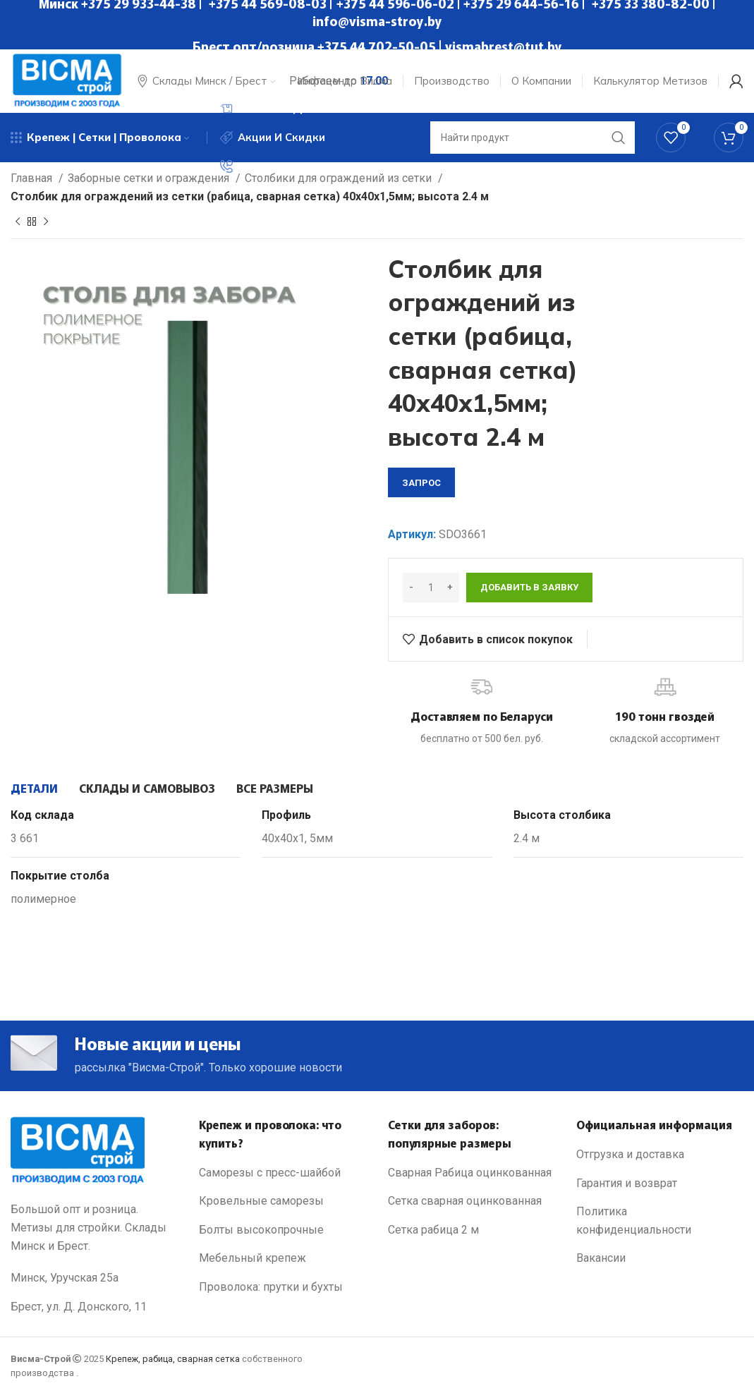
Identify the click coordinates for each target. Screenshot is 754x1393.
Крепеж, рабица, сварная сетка (173, 1359)
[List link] (282, 1173)
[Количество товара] (431, 587)
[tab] (34, 788)
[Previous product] (18, 222)
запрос (421, 482)
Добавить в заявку (529, 587)
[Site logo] (67, 80)
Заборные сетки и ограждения (150, 178)
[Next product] (46, 222)
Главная (33, 178)
